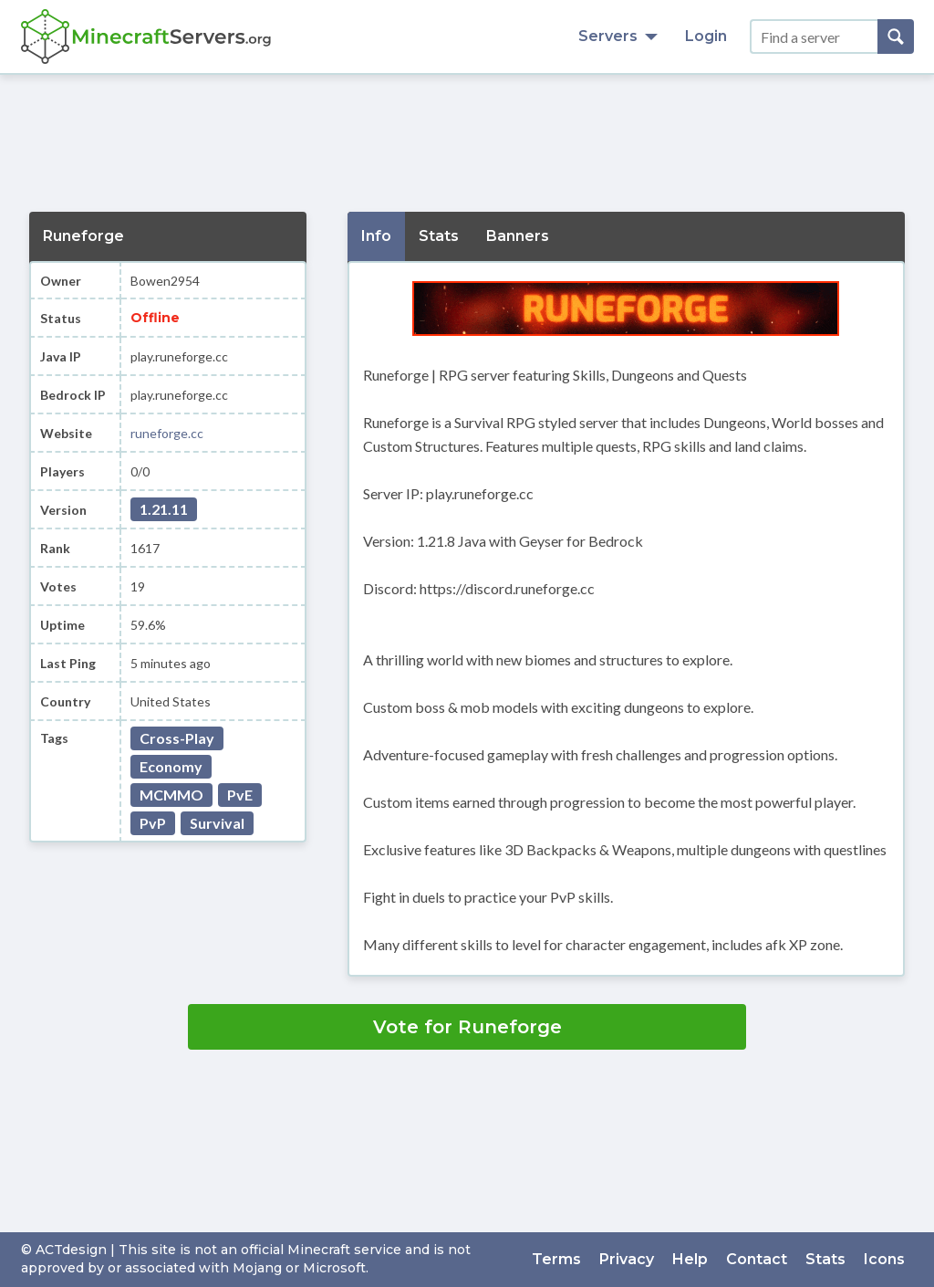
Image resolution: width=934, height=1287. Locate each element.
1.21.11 (164, 509)
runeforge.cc (166, 433)
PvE (240, 794)
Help (690, 1259)
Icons (884, 1259)
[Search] (895, 36)
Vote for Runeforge (467, 1027)
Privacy (626, 1259)
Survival (217, 823)
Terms (556, 1259)
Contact (756, 1259)
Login (706, 36)
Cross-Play (177, 738)
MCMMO (171, 794)
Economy (171, 766)
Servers (618, 36)
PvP (153, 823)
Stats (825, 1259)
